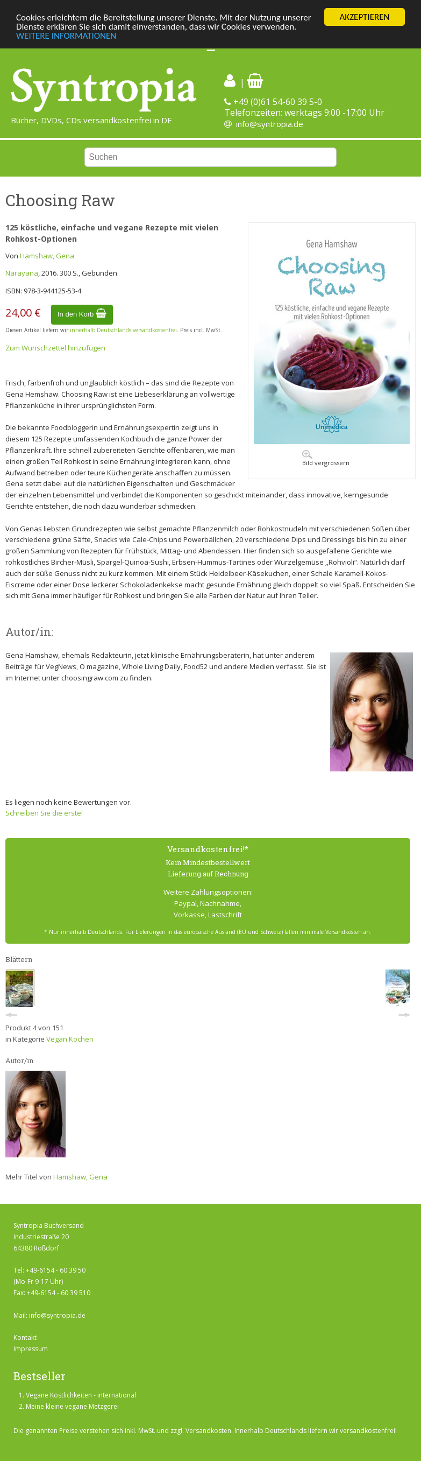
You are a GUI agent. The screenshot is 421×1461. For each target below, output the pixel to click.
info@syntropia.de (269, 123)
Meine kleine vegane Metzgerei (72, 1406)
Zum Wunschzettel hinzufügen (55, 348)
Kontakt (25, 1337)
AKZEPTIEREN (364, 17)
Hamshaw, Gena (47, 256)
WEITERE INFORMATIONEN (66, 35)
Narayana (21, 273)
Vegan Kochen (70, 1039)
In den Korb (82, 314)
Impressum (30, 1348)
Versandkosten (208, 1430)
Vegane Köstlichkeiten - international (81, 1395)
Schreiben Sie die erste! (44, 813)
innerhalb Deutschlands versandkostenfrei (123, 330)
